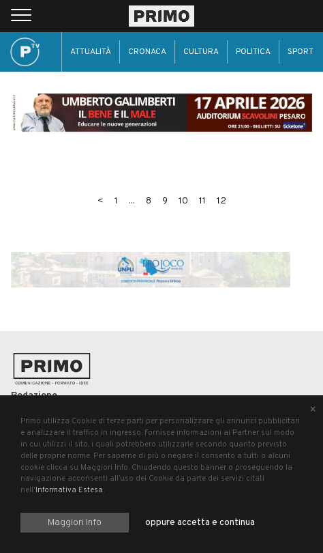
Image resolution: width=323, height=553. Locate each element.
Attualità (90, 51)
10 (183, 201)
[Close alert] (312, 410)
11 (202, 201)
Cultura (201, 51)
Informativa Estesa (69, 490)
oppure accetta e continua (200, 522)
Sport (300, 51)
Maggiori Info (75, 522)
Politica (253, 51)
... (132, 201)
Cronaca (147, 51)
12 (221, 201)
